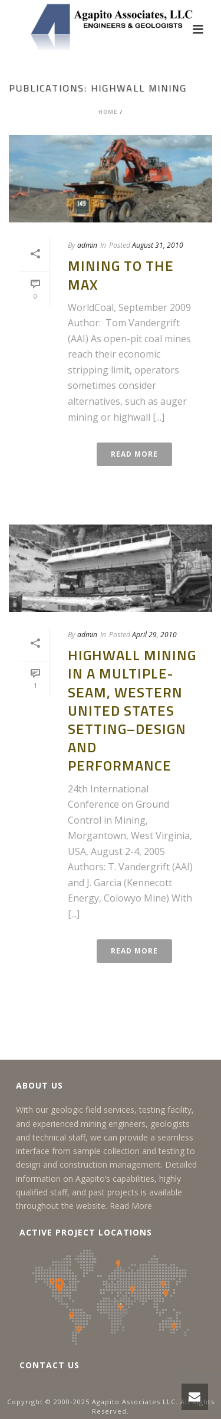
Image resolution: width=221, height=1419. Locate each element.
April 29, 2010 (154, 635)
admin (87, 245)
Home (108, 111)
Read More (131, 1205)
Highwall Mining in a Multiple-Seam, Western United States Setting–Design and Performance (132, 710)
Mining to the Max (121, 274)
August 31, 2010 (157, 245)
